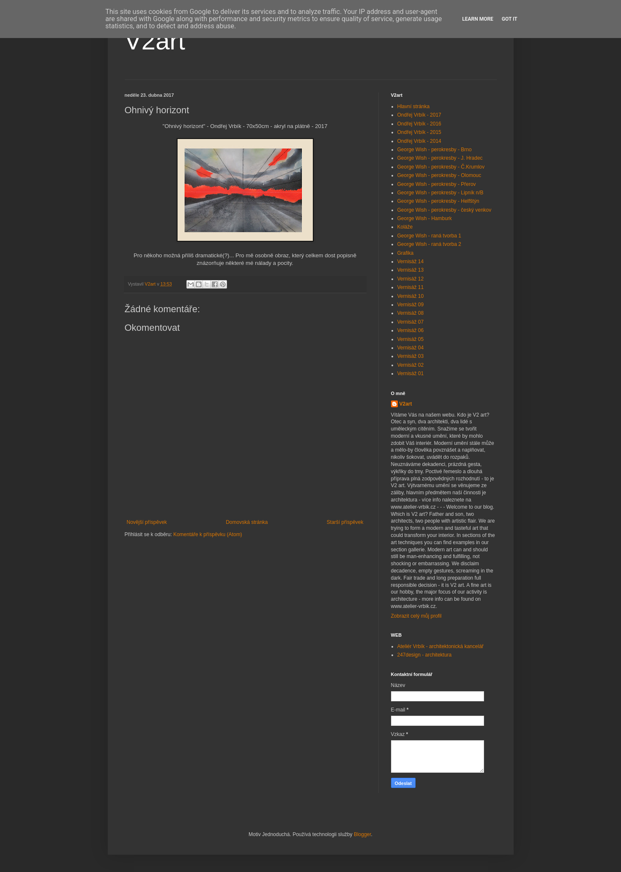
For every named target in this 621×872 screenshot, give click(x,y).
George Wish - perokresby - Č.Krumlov (441, 167)
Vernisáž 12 (410, 279)
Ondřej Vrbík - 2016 (419, 124)
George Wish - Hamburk (424, 218)
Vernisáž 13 (410, 270)
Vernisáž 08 (410, 313)
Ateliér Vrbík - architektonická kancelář (440, 646)
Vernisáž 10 (410, 296)
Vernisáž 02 (410, 365)
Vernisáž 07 (410, 322)
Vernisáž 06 (410, 330)
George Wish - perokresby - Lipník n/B (440, 193)
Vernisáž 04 (410, 348)
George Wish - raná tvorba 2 (429, 244)
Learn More (477, 19)
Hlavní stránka (413, 106)
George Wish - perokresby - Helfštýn (438, 201)
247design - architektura (424, 655)
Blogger (362, 834)
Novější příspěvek (147, 522)
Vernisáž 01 (410, 373)
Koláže (405, 227)
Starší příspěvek (345, 522)
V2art (155, 41)
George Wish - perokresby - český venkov (444, 210)
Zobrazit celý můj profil (416, 616)
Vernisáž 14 (410, 261)
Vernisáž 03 (410, 356)
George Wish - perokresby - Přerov (436, 184)
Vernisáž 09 (410, 305)
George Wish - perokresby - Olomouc (439, 175)
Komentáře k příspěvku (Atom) (207, 534)
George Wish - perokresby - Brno (434, 150)
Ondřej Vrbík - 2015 (419, 132)
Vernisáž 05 (410, 339)
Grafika (405, 253)
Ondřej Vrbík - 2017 (419, 115)
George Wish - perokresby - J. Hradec (440, 158)
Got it (509, 19)
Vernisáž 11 (410, 287)
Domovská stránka (247, 522)
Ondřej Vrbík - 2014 (419, 141)
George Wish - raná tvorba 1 (429, 236)
